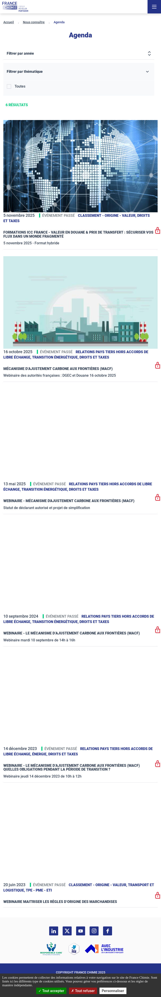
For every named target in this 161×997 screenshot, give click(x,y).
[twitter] (67, 931)
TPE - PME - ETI (39, 890)
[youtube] (80, 931)
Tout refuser (83, 991)
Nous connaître (34, 22)
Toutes (20, 86)
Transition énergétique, (55, 357)
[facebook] (107, 931)
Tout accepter (51, 991)
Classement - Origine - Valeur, (107, 215)
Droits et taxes (94, 357)
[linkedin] (53, 931)
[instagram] (94, 931)
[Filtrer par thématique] (78, 72)
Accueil (8, 22)
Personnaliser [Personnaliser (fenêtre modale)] (113, 991)
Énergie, (40, 754)
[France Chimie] (15, 7)
